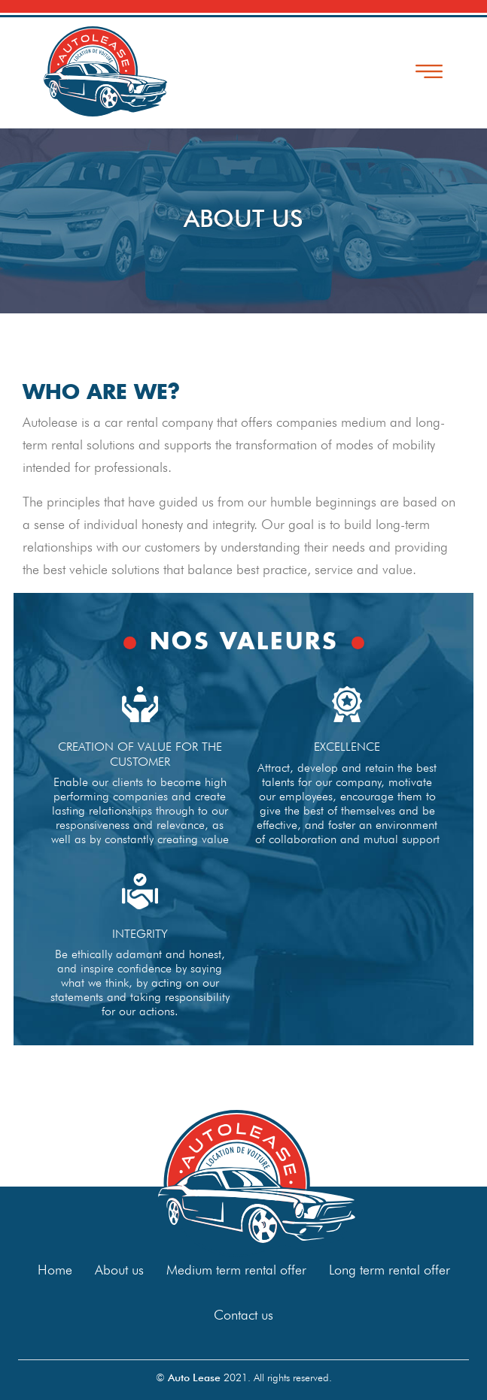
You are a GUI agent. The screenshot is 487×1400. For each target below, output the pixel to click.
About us (119, 1270)
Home (55, 1270)
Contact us (243, 1315)
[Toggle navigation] (429, 71)
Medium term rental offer (236, 1270)
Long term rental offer (389, 1270)
